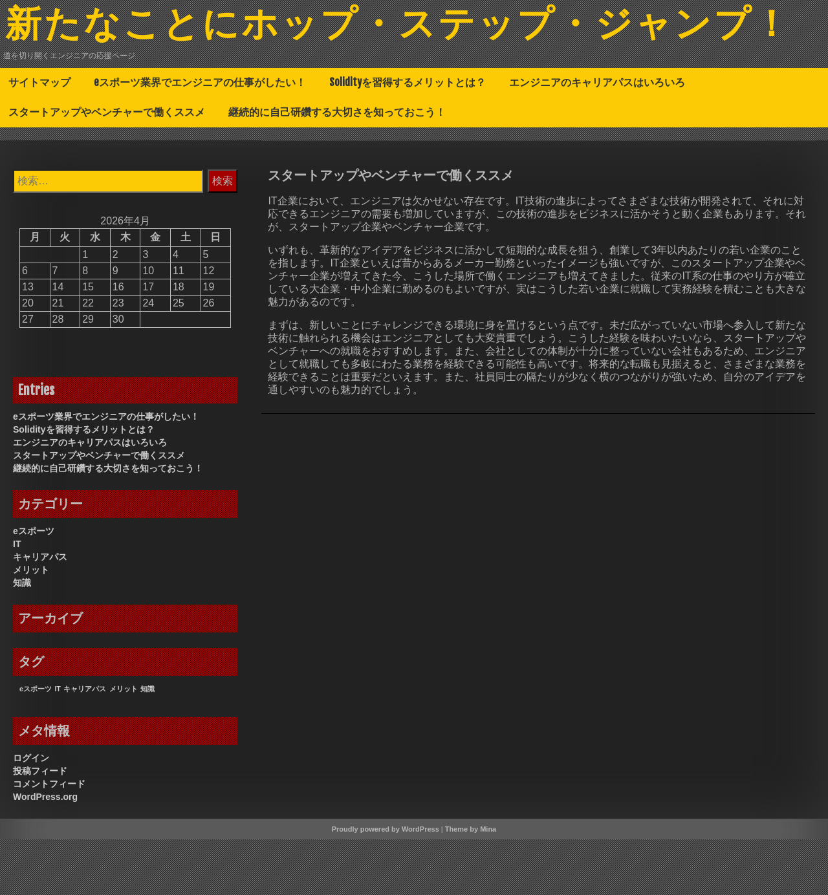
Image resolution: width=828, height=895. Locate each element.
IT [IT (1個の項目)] (57, 744)
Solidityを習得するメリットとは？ (407, 137)
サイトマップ (39, 137)
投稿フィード (40, 826)
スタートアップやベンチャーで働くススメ (106, 167)
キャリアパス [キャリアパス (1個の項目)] (84, 744)
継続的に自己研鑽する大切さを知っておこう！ (337, 167)
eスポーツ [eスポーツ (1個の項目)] (35, 744)
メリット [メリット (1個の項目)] (123, 744)
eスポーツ (33, 586)
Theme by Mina (470, 885)
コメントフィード (49, 839)
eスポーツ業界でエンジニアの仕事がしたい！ (200, 137)
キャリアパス (40, 612)
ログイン (31, 813)
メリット (31, 625)
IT (17, 599)
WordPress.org (45, 852)
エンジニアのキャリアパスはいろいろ (597, 137)
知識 (22, 638)
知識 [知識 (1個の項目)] (147, 744)
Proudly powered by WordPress (385, 885)
